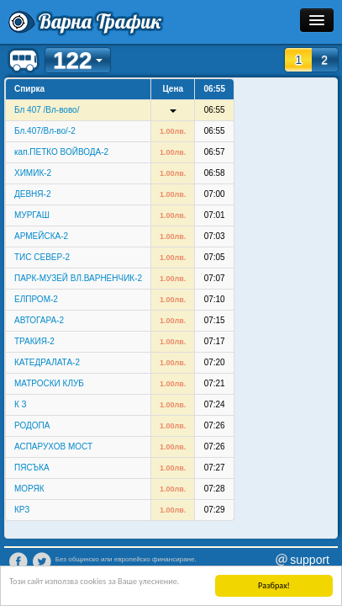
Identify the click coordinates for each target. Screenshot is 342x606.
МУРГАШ (32, 215)
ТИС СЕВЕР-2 (42, 257)
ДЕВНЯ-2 (32, 194)
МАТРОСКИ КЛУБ (49, 383)
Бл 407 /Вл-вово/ (46, 109)
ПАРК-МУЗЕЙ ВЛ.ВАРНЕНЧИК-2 (78, 278)
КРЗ (21, 509)
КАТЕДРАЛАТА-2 (47, 362)
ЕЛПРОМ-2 (36, 299)
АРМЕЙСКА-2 (41, 236)
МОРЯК (29, 488)
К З (20, 404)
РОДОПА (32, 425)
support (309, 559)
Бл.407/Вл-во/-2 (45, 131)
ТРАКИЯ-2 (34, 341)
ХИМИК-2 (32, 173)
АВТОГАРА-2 (39, 320)
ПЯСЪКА (32, 467)
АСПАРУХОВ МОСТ (53, 446)
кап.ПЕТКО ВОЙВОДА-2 (61, 152)
